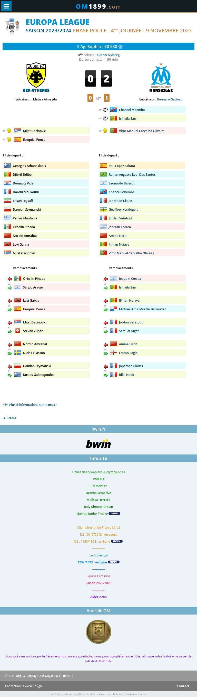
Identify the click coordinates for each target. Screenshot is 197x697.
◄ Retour (9, 418)
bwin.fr (99, 429)
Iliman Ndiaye (119, 244)
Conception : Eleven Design (23, 686)
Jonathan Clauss (121, 201)
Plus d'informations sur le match (30, 405)
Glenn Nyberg (108, 54)
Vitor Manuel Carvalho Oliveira (131, 253)
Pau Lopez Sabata (122, 166)
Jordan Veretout (120, 218)
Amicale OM (99, 611)
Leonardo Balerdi (121, 183)
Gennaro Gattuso (169, 99)
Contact (183, 686)
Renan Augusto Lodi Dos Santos (132, 174)
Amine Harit (118, 236)
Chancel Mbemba (121, 192)
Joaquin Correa (120, 227)
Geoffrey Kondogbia (123, 209)
